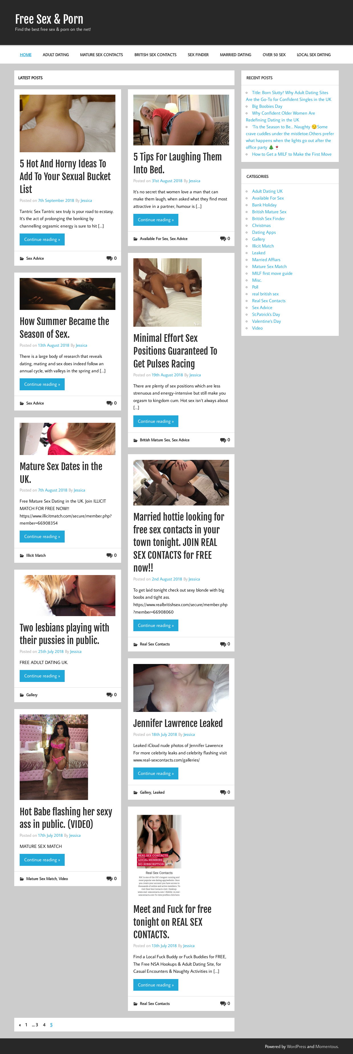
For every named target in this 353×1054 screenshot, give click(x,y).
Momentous (326, 1046)
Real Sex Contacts (155, 644)
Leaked (158, 792)
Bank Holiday (264, 205)
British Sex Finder (268, 218)
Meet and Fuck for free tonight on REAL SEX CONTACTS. (172, 922)
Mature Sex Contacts (101, 54)
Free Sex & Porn (49, 19)
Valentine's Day (266, 321)
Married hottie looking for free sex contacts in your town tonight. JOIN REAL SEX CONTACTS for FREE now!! (178, 542)
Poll (255, 287)
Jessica (86, 200)
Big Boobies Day (267, 106)
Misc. (257, 280)
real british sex (265, 293)
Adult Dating (56, 54)
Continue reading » (42, 239)
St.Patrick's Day (266, 314)
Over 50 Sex (274, 54)
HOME (25, 54)
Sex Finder (198, 54)
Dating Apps (264, 232)
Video (63, 878)
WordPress (296, 1046)
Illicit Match (36, 555)
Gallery (31, 694)
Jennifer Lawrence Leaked (178, 723)
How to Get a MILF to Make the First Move (292, 154)
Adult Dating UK (267, 191)
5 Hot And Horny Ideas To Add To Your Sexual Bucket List (65, 176)
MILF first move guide (272, 273)
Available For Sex (154, 238)
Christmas (261, 225)
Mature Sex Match (41, 878)
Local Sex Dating (313, 54)
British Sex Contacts (155, 54)
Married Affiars (266, 259)
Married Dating (235, 54)
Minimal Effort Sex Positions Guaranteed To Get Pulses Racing (175, 351)
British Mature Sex (155, 439)
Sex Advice (35, 258)
